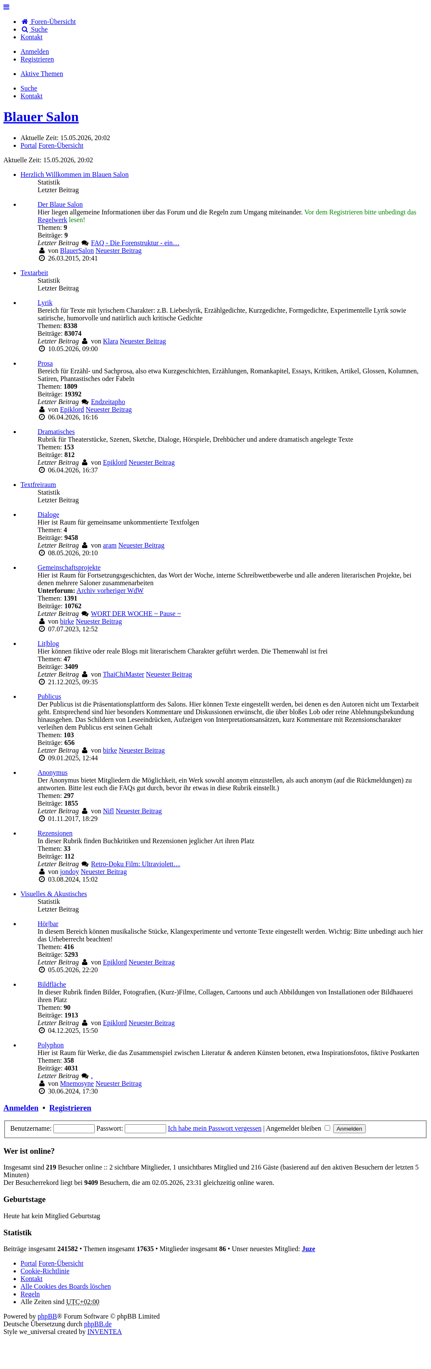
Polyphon (51, 1045)
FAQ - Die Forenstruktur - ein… (135, 242)
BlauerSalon (77, 250)
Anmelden (20, 1107)
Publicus (49, 696)
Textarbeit (34, 272)
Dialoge (48, 514)
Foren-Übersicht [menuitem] (48, 21)
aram (110, 545)
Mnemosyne (77, 1083)
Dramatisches (56, 431)
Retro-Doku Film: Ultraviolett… (135, 864)
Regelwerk (52, 219)
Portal (29, 145)
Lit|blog (48, 643)
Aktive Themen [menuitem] (42, 73)
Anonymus (52, 772)
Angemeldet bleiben (298, 1128)
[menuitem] (32, 37)
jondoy (69, 871)
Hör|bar (48, 923)
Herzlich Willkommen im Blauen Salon (75, 174)
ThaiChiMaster (123, 674)
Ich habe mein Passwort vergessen (214, 1128)
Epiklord (72, 409)
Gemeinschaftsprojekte (69, 567)
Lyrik (45, 302)
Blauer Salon (41, 116)
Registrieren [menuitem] (37, 59)
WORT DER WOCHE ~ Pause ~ (136, 613)
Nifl (108, 811)
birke (67, 621)
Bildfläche (52, 984)
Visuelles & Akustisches (54, 893)
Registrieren (70, 1107)
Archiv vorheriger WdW (110, 590)
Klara (110, 341)
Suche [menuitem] (34, 29)
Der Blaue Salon (60, 204)
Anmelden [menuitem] (35, 51)
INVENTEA (104, 1331)
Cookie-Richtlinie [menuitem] (45, 1271)
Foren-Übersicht (60, 1263)
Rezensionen (55, 833)
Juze (308, 1248)
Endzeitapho (108, 401)
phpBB (47, 1316)
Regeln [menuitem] (30, 1294)
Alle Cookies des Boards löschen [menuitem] (66, 1286)
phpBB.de (97, 1324)
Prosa (45, 363)
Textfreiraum (38, 484)
